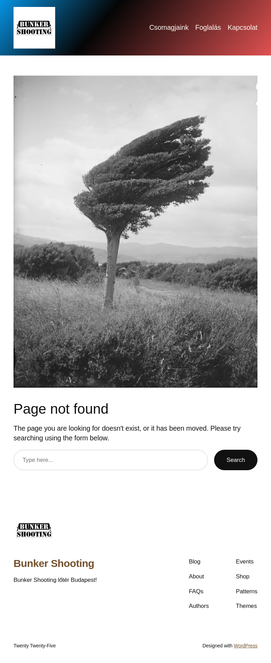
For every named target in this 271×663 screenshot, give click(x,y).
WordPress (245, 645)
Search (236, 460)
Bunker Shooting (54, 563)
